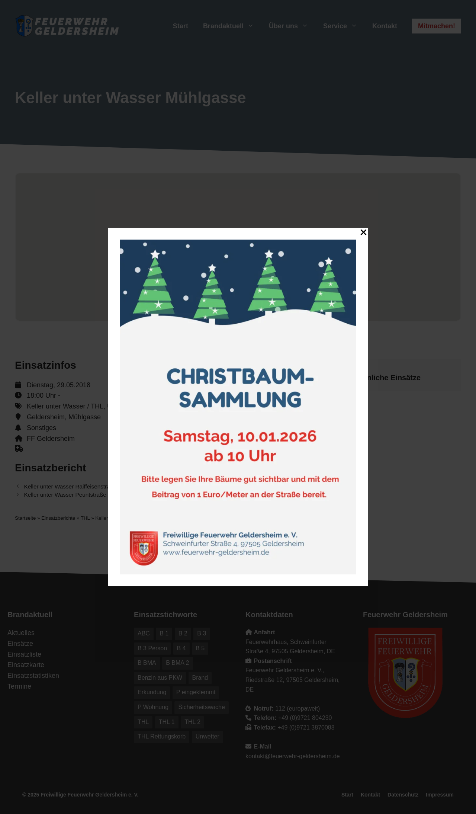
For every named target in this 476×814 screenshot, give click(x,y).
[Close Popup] (363, 234)
